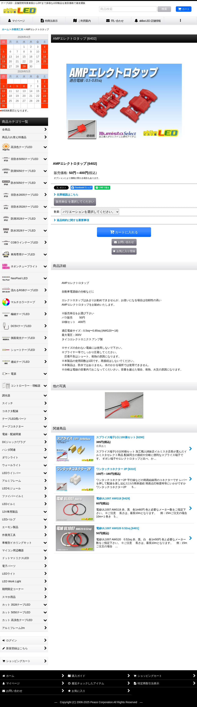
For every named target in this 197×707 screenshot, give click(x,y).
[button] (180, 21)
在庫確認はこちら (66, 194)
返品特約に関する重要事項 (71, 220)
